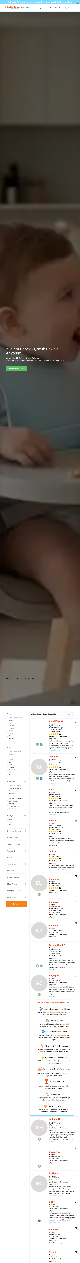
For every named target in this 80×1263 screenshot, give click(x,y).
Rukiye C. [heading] (54, 1173)
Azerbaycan (12, 738)
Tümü (10, 819)
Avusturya (11, 736)
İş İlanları (29, 8)
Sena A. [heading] (53, 1252)
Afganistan (12, 725)
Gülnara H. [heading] (54, 1119)
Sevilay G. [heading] (54, 1152)
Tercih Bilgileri (12, 864)
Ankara (11, 759)
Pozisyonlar (11, 782)
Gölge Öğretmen (13, 801)
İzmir (10, 762)
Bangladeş (12, 741)
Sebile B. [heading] (54, 1229)
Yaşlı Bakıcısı (12, 793)
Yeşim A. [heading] (53, 756)
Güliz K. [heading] (53, 851)
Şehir (9, 748)
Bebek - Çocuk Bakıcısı (15, 788)
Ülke (9, 714)
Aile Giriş (49, 8)
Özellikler (10, 871)
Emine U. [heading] (54, 879)
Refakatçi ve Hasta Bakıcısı (16, 798)
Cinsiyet (10, 816)
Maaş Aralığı (12, 884)
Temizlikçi (11, 803)
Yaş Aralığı (11, 851)
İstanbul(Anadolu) (13, 757)
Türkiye (11, 720)
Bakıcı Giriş (58, 8)
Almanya (11, 728)
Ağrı (10, 772)
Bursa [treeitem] (39, 679)
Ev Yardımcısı (12, 791)
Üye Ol (67, 8)
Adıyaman (11, 767)
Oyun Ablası (12, 796)
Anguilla (11, 733)
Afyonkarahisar (13, 769)
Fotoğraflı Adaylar (14, 891)
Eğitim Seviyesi (13, 838)
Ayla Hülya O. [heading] (56, 721)
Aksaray (11, 775)
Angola (11, 730)
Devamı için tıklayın (55, 750)
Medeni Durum (13, 897)
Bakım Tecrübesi (13, 877)
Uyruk (9, 858)
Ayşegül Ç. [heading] (55, 975)
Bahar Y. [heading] (53, 789)
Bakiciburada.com (11, 679)
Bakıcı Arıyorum (39, 8)
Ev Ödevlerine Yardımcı (15, 806)
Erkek (10, 825)
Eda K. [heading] (52, 1202)
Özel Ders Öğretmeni (14, 808)
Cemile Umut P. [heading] (57, 945)
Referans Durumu (14, 831)
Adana (10, 764)
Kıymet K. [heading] (54, 925)
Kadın (10, 822)
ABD (10, 723)
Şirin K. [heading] (53, 820)
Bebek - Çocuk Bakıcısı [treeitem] (30, 679)
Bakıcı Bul (20, 679)
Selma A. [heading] (54, 902)
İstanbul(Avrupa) (13, 754)
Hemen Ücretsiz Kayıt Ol (16, 369)
